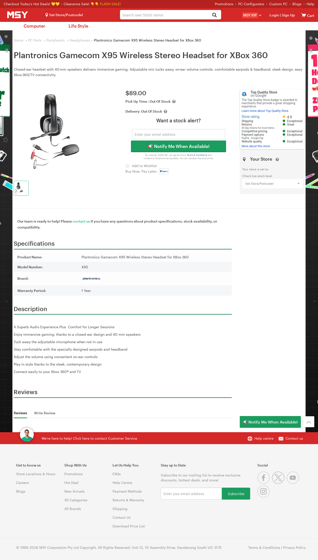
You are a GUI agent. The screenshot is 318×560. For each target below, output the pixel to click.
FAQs (117, 474)
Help (310, 4)
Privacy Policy (294, 547)
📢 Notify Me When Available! (178, 146)
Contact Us (122, 517)
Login (274, 15)
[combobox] (170, 14)
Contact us (294, 438)
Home (18, 40)
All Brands (72, 509)
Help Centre (122, 482)
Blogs (297, 4)
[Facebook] (264, 482)
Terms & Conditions (197, 155)
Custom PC (278, 4)
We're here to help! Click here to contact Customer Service (89, 438)
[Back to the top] (308, 421)
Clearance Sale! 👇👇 (81, 4)
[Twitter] (279, 482)
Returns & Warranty (128, 500)
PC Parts (35, 40)
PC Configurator (251, 4)
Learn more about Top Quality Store (265, 111)
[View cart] (303, 15)
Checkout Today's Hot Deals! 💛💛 (32, 4)
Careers (22, 482)
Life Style (78, 26)
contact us (81, 221)
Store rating (251, 117)
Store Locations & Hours (35, 474)
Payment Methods (127, 491)
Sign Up (288, 15)
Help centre (264, 438)
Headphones (80, 40)
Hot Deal (71, 482)
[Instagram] (264, 496)
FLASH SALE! (110, 4)
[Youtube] (293, 482)
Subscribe (236, 493)
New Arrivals (74, 491)
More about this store (256, 146)
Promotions (224, 4)
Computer (34, 26)
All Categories (75, 500)
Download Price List (129, 526)
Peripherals (55, 40)
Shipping (120, 509)
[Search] (214, 15)
